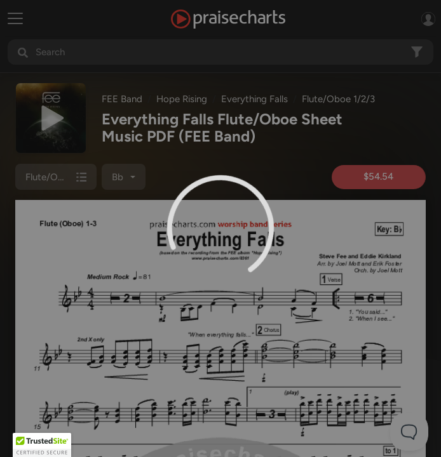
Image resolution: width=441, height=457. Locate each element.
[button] (42, 445)
